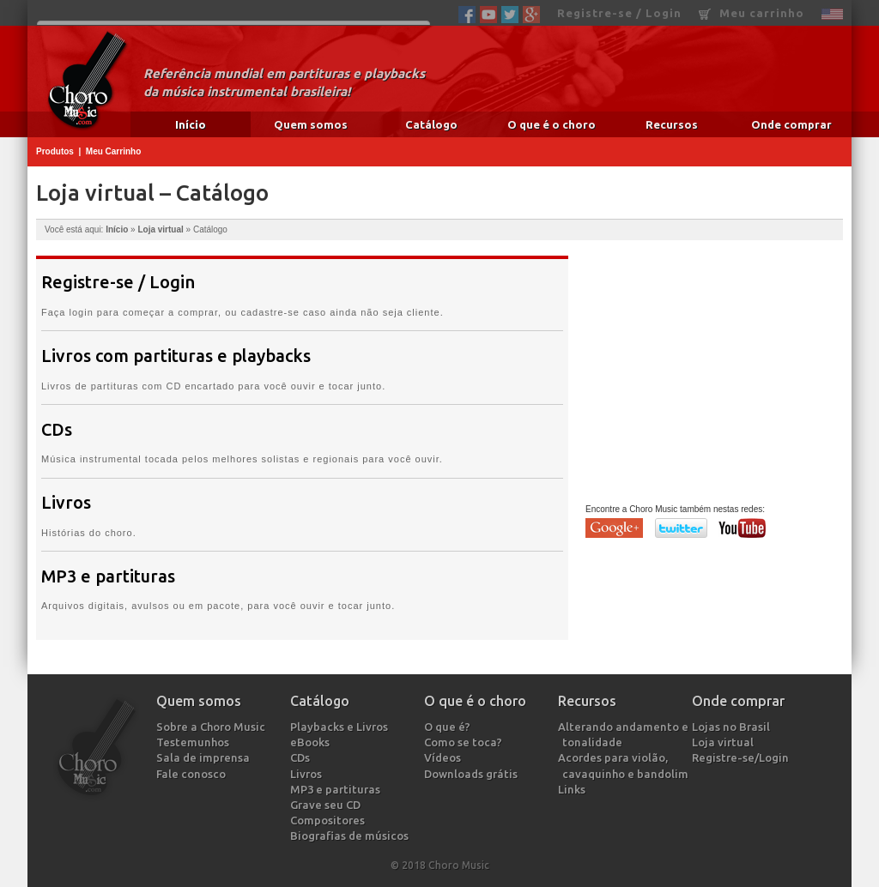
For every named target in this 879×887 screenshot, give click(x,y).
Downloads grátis (473, 774)
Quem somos (311, 124)
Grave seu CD (327, 805)
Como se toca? (465, 742)
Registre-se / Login (619, 13)
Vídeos (444, 757)
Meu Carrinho (113, 151)
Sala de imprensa (205, 757)
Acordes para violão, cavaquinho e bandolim (625, 765)
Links (573, 789)
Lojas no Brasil (733, 727)
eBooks (312, 742)
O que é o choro (551, 124)
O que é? (449, 727)
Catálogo (431, 124)
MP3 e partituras (108, 576)
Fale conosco (193, 774)
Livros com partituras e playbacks (176, 356)
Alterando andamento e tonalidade (625, 734)
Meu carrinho (751, 13)
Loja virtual (160, 229)
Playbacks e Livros (341, 727)
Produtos (55, 151)
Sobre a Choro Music (213, 727)
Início (190, 124)
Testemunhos (195, 742)
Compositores (329, 820)
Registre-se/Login (742, 757)
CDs (56, 429)
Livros (66, 502)
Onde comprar (791, 124)
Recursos (672, 124)
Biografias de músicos (351, 836)
